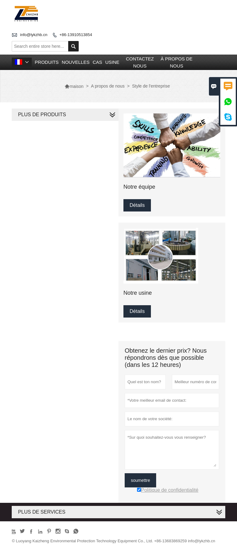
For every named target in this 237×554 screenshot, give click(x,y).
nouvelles (75, 62)
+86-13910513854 (75, 34)
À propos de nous (176, 62)
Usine (112, 62)
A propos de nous (108, 86)
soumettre (140, 480)
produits (47, 62)
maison (73, 86)
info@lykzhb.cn (33, 34)
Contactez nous (140, 62)
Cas (97, 62)
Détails (137, 205)
